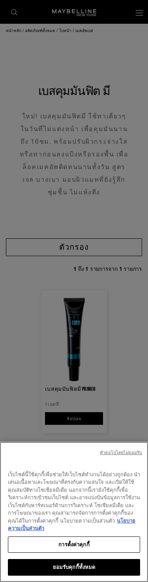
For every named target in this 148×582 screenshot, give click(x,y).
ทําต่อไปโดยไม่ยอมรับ (121, 453)
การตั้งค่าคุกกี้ (73, 546)
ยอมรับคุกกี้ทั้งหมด (74, 569)
